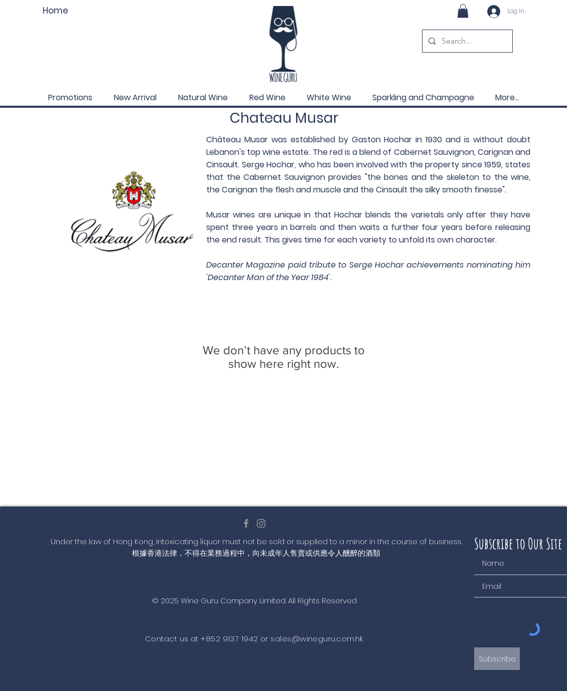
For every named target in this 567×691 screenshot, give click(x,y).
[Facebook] (246, 523)
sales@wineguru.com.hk (316, 638)
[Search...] (466, 41)
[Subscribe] (497, 658)
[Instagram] (261, 523)
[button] (463, 11)
